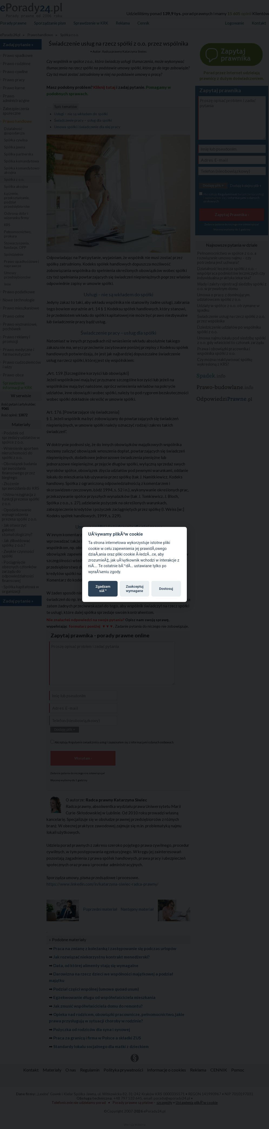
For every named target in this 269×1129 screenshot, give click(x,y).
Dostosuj (166, 589)
